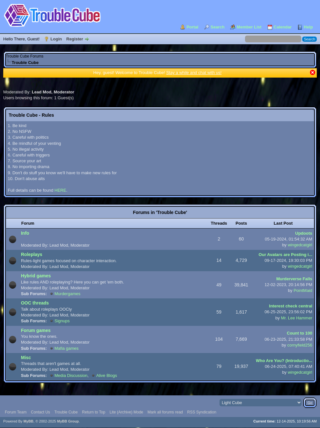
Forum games (36, 330)
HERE (60, 190)
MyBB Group (68, 421)
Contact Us (40, 412)
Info (25, 233)
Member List (249, 27)
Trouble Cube (66, 412)
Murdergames (67, 293)
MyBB (28, 421)
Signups (62, 320)
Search (217, 27)
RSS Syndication (201, 412)
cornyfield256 (299, 345)
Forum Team (16, 412)
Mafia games (67, 348)
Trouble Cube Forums (24, 56)
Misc (26, 357)
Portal (192, 27)
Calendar (283, 27)
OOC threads (35, 302)
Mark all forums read (165, 412)
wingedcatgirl (300, 244)
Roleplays (31, 254)
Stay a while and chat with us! (193, 72)
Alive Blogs (106, 375)
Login (56, 39)
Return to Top (93, 412)
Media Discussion (71, 375)
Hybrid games (36, 275)
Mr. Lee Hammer (296, 318)
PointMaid (302, 290)
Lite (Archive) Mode (126, 412)
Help (308, 27)
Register (74, 39)
